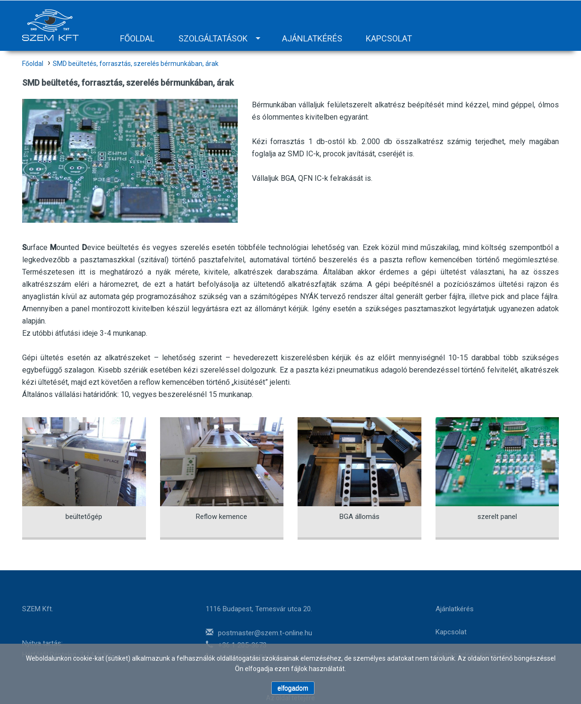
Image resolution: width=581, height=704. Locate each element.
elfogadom (292, 688)
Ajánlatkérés (312, 38)
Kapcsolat (389, 38)
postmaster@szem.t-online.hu (265, 633)
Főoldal (137, 38)
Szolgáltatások (213, 38)
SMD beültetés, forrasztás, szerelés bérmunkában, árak (135, 63)
